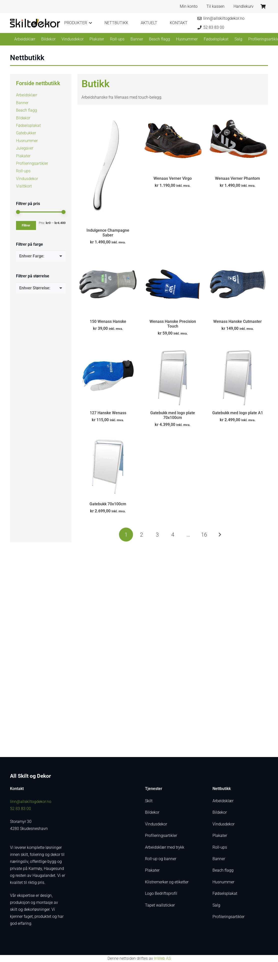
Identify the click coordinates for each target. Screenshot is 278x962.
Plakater (23, 156)
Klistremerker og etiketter (166, 882)
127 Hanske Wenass (108, 412)
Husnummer (27, 140)
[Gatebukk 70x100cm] (108, 466)
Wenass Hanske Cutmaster (237, 321)
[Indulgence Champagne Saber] (108, 167)
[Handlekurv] (263, 6)
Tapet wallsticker (160, 905)
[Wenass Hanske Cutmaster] (237, 284)
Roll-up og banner (160, 858)
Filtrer (26, 225)
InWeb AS (162, 958)
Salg (216, 905)
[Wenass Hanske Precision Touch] (172, 284)
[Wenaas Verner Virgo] (172, 141)
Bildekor (23, 118)
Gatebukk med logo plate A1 (237, 412)
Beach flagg (26, 110)
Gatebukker (26, 133)
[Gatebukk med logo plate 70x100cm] (172, 375)
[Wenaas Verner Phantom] (237, 141)
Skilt (148, 800)
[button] (89, 23)
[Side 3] (157, 535)
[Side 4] (173, 535)
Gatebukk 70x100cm (108, 504)
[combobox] (41, 256)
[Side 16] (204, 535)
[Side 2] (141, 535)
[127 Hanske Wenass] (108, 375)
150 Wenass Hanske (108, 321)
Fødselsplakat (28, 125)
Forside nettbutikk (38, 83)
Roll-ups (23, 171)
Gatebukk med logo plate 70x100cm (172, 415)
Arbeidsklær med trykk (164, 847)
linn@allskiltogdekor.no (30, 801)
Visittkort (24, 186)
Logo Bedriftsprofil (161, 893)
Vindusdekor (27, 178)
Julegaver (24, 148)
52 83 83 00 (20, 808)
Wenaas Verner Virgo (173, 178)
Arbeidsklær (26, 95)
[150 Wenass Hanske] (108, 284)
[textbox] (31, 256)
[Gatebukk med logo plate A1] (237, 375)
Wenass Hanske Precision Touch (173, 324)
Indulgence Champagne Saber (107, 232)
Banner (22, 102)
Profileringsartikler (32, 163)
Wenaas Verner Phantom (237, 178)
